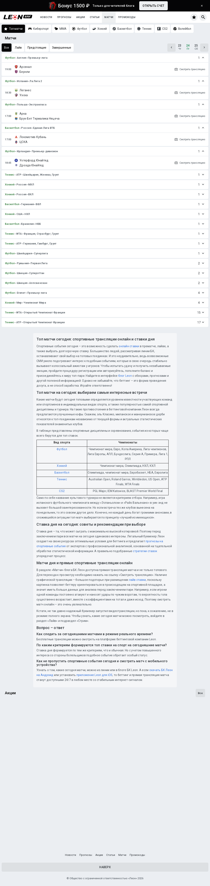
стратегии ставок (145, 551)
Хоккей (10, 184)
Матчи (108, 17)
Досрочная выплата (23, 733)
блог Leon (125, 375)
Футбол (10, 57)
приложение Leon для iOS (94, 675)
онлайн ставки (129, 346)
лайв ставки (137, 579)
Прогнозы (64, 17)
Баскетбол (12, 127)
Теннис (9, 174)
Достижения (16, 782)
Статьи (94, 17)
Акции (80, 17)
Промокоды (126, 17)
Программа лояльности (26, 832)
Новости (46, 17)
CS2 (62, 491)
